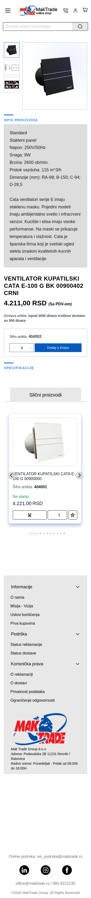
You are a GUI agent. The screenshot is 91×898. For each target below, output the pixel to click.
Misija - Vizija (21, 606)
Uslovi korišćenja (25, 615)
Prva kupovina (22, 623)
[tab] (26, 533)
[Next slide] (79, 475)
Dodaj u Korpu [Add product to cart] (58, 348)
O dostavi (18, 683)
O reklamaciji (21, 674)
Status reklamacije (26, 644)
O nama (17, 597)
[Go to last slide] (12, 475)
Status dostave (23, 653)
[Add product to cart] (30, 515)
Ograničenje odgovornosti (32, 700)
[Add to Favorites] (72, 515)
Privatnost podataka (27, 692)
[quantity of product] (57, 515)
